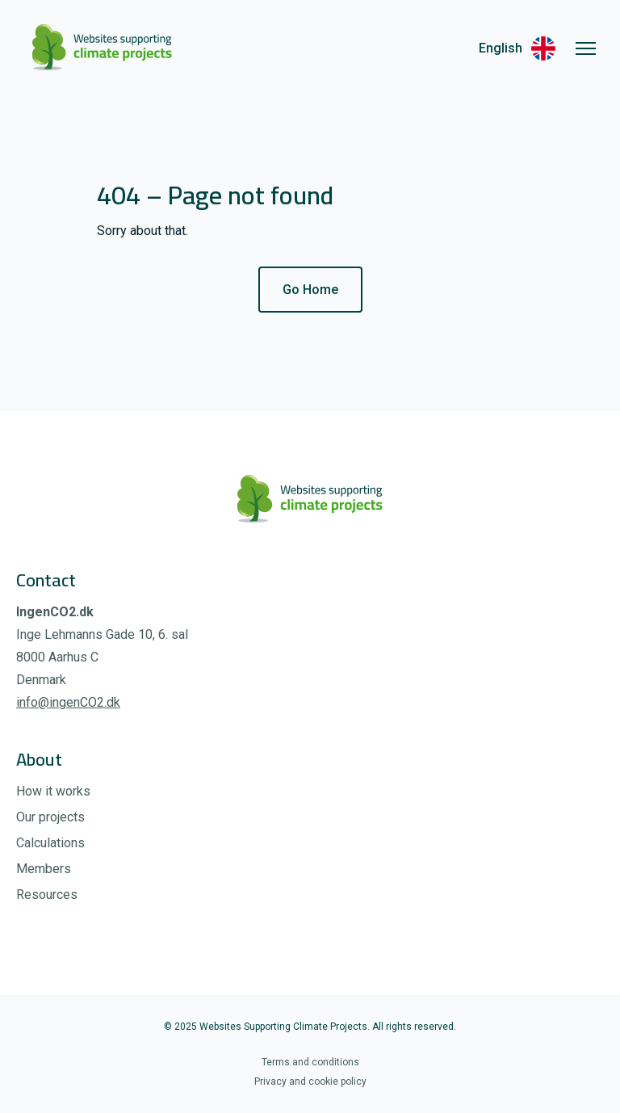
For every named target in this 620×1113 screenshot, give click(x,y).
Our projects (50, 817)
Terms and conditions (310, 1062)
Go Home (310, 289)
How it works (53, 791)
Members (43, 868)
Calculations (50, 842)
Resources (47, 894)
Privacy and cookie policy (310, 1081)
